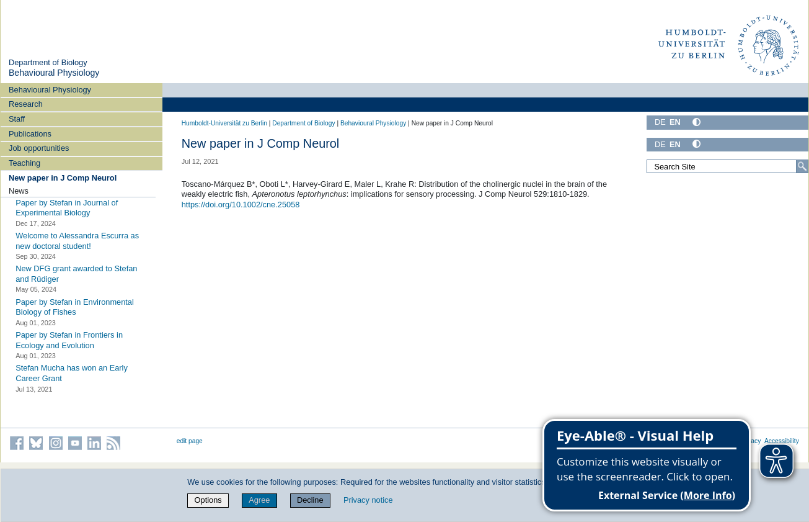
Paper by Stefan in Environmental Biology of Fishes (74, 307)
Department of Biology (48, 62)
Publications (30, 133)
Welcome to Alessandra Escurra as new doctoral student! (77, 241)
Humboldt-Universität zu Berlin (224, 123)
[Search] (802, 166)
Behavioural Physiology (54, 73)
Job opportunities (39, 148)
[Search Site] (727, 166)
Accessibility (781, 441)
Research (26, 104)
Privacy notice (368, 500)
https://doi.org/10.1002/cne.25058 (241, 204)
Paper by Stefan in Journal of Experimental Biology (66, 207)
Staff (17, 119)
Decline (310, 500)
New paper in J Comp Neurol (63, 177)
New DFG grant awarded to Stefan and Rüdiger (76, 274)
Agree (259, 500)
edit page (190, 441)
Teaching (24, 163)
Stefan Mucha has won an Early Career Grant (71, 373)
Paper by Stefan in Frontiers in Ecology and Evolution (69, 340)
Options (208, 500)
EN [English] (675, 122)
